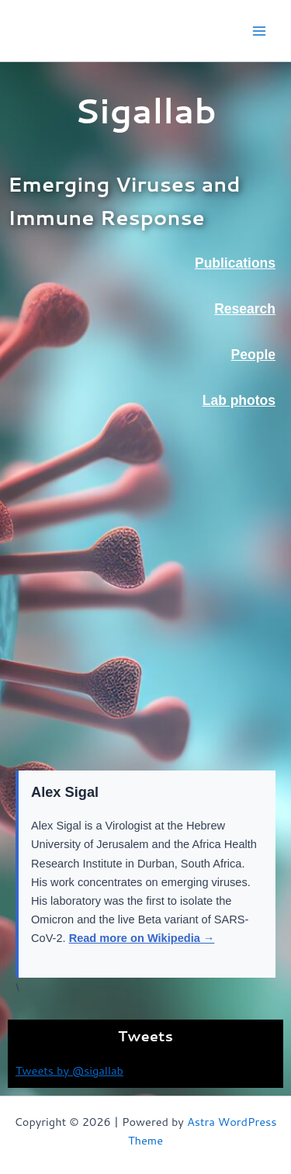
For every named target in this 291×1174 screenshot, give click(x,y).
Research (244, 309)
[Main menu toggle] (259, 31)
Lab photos (239, 400)
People (253, 354)
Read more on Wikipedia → (142, 938)
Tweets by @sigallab (69, 1070)
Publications (235, 263)
